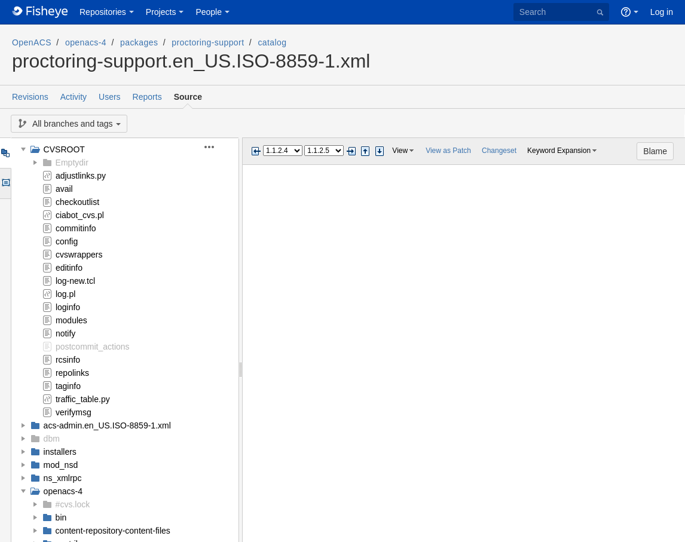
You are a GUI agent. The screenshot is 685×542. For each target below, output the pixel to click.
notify (65, 333)
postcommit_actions (93, 346)
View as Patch (448, 150)
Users (110, 97)
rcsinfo (68, 360)
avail (64, 189)
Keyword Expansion (559, 150)
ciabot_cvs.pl (80, 215)
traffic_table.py (83, 399)
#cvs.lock (73, 504)
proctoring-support (208, 42)
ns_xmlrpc (63, 478)
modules (71, 320)
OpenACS (31, 42)
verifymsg (73, 412)
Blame (655, 151)
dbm (52, 438)
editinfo (69, 267)
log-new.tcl (75, 281)
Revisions (30, 97)
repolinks (72, 373)
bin (61, 517)
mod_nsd (61, 465)
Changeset (499, 150)
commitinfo (76, 228)
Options (5, 183)
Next (351, 151)
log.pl (65, 294)
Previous (256, 151)
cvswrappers (79, 254)
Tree (5, 153)
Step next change (379, 151)
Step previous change (365, 151)
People (208, 12)
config (67, 241)
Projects (161, 12)
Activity (73, 97)
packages (139, 42)
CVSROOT (64, 149)
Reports (147, 97)
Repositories (102, 12)
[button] (216, 147)
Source (188, 97)
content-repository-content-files (113, 530)
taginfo (68, 386)
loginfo (68, 307)
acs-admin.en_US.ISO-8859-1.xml (107, 425)
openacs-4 (85, 42)
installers (60, 452)
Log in (661, 12)
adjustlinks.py (81, 175)
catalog (272, 42)
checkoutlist (77, 202)
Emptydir (72, 162)
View (400, 150)
